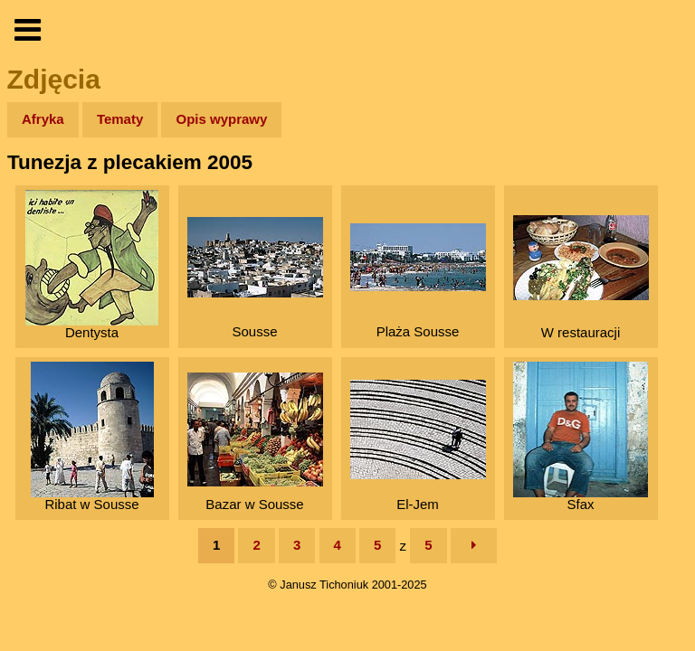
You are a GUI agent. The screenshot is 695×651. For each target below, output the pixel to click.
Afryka (43, 119)
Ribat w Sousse (92, 437)
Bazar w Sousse (255, 442)
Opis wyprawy (221, 119)
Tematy (120, 119)
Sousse (255, 278)
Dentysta (91, 265)
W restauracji (581, 277)
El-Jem (418, 446)
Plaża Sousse (418, 281)
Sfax (580, 437)
